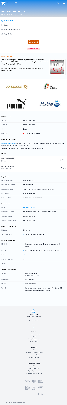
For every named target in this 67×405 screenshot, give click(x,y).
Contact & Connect (34, 334)
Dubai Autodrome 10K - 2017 (13, 11)
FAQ (34, 350)
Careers (34, 336)
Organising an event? (34, 371)
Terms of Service (34, 357)
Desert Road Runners (8, 143)
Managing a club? (34, 368)
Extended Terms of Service (34, 373)
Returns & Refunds (34, 355)
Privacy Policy (34, 341)
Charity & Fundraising (34, 339)
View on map (13, 117)
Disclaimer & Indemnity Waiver (34, 352)
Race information (29, 207)
